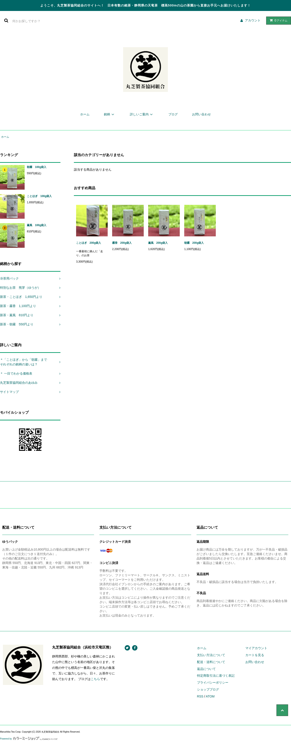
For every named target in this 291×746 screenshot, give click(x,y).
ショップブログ (208, 689)
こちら (95, 679)
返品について (206, 669)
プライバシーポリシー (212, 682)
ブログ (173, 114)
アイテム (277, 20)
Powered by (29, 739)
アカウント (253, 20)
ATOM (210, 696)
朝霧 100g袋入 (38, 167)
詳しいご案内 (142, 114)
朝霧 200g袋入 (195, 242)
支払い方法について (211, 655)
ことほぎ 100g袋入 (39, 196)
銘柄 (110, 114)
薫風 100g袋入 (36, 225)
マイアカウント (256, 648)
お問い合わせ (201, 114)
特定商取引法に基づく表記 (216, 675)
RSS (200, 696)
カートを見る (254, 655)
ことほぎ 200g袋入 (88, 242)
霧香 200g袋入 (122, 242)
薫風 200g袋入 (158, 242)
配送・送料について (211, 662)
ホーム (85, 114)
